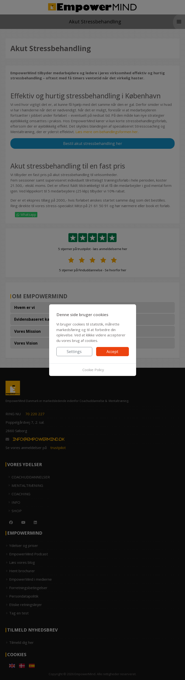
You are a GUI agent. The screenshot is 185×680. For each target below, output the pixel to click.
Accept (112, 351)
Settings (74, 351)
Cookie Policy (93, 369)
